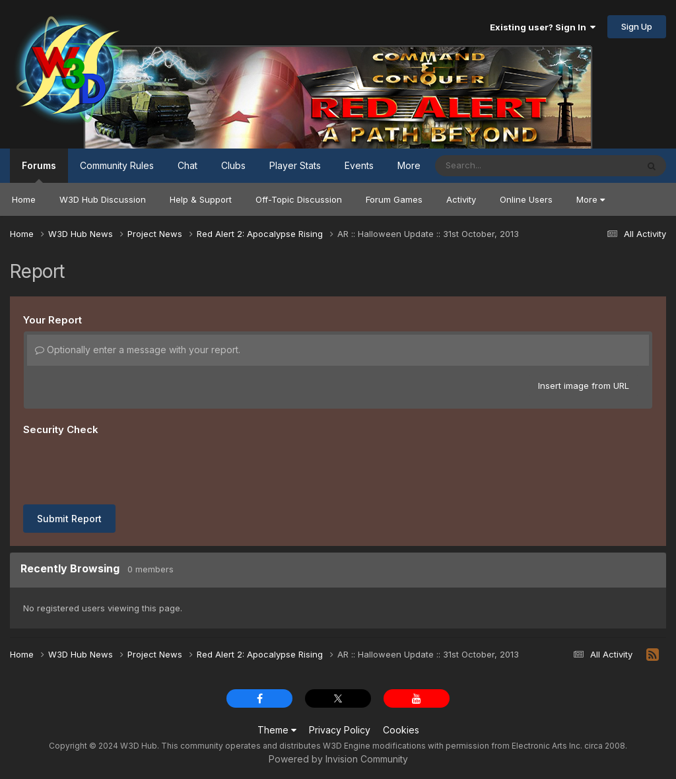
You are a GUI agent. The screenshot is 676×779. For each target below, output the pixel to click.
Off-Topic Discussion (298, 199)
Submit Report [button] (69, 518)
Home (24, 199)
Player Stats (295, 165)
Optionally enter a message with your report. (137, 349)
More (590, 199)
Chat (187, 165)
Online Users (526, 199)
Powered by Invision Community (338, 758)
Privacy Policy (339, 729)
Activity (461, 199)
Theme (276, 729)
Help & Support (201, 199)
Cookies (401, 729)
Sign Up (636, 26)
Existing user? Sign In (542, 27)
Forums (39, 171)
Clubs (233, 165)
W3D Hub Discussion (102, 199)
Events (359, 165)
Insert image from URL (583, 385)
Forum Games (394, 199)
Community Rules (117, 165)
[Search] (500, 165)
